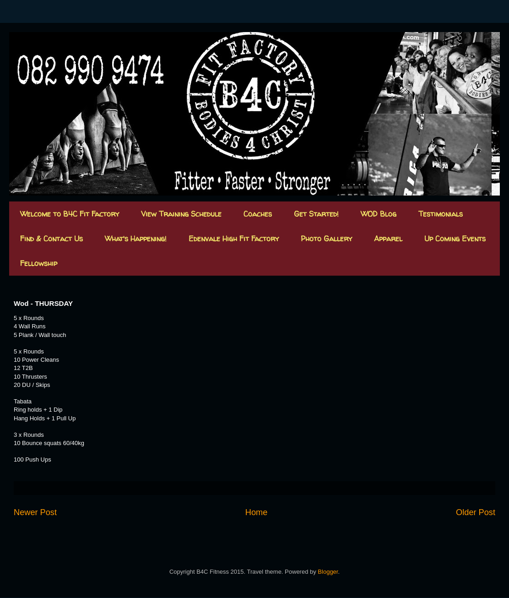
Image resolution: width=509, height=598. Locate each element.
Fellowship (38, 263)
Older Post (475, 512)
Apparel (388, 239)
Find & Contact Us (51, 239)
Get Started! (316, 214)
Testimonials (440, 214)
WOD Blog (378, 214)
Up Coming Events (455, 239)
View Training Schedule (181, 214)
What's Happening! (136, 239)
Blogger (328, 571)
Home (256, 512)
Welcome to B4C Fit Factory (69, 214)
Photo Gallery (326, 239)
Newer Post (35, 512)
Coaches (258, 214)
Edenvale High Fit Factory (234, 239)
